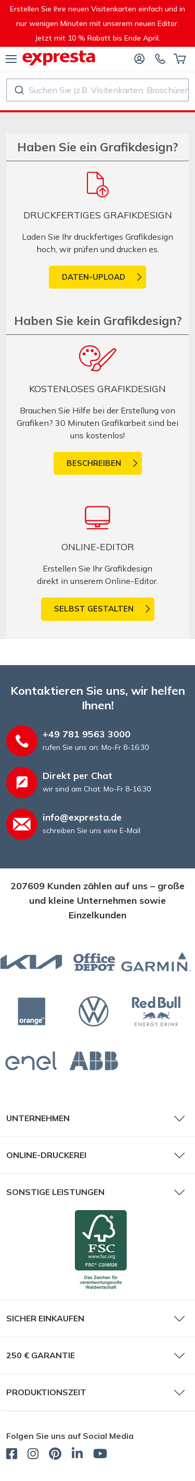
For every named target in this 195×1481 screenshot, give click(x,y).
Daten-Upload (93, 277)
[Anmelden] (139, 58)
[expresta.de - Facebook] (11, 1455)
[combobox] (97, 90)
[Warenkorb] (179, 58)
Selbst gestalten (94, 609)
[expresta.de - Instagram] (33, 1455)
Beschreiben (94, 463)
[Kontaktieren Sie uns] (160, 58)
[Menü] (11, 58)
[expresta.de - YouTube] (100, 1455)
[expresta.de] (58, 58)
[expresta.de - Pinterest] (55, 1455)
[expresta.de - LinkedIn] (77, 1455)
